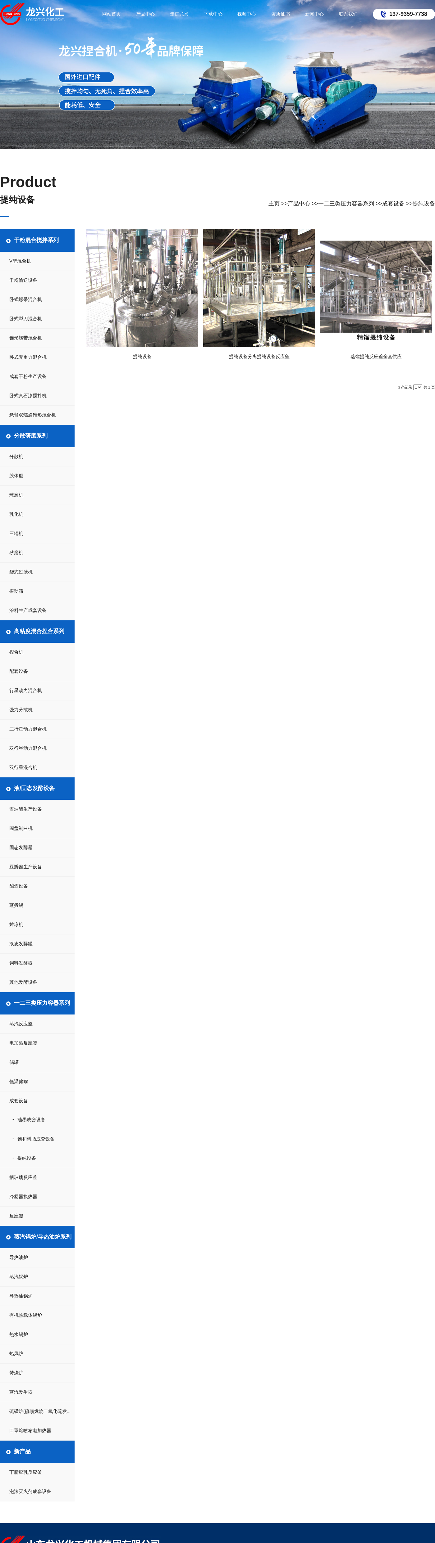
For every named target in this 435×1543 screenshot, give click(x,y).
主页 (274, 203)
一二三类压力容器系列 (346, 203)
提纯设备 (424, 203)
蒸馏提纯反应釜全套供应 (376, 356)
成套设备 (393, 203)
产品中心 (299, 203)
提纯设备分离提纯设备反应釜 (259, 356)
